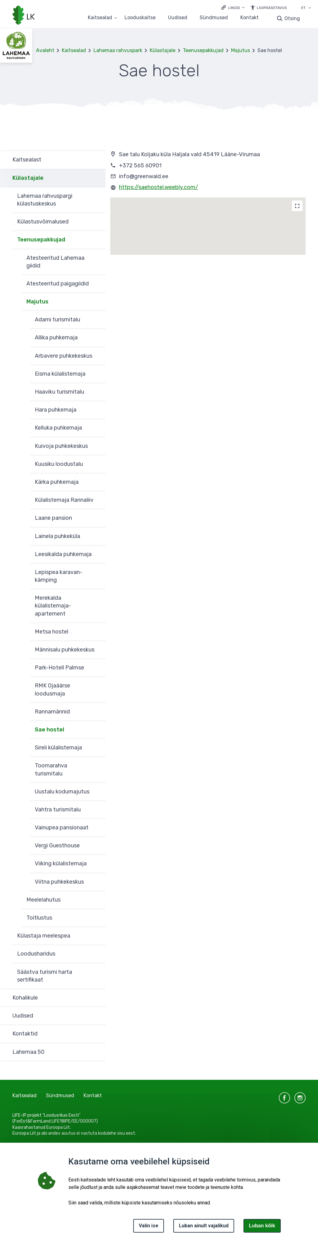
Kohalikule (25, 997)
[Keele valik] (310, 8)
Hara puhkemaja (55, 409)
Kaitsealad (74, 50)
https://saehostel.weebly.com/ (158, 187)
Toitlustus (39, 917)
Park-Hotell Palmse (59, 667)
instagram (300, 1097)
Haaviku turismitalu (59, 391)
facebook (284, 1097)
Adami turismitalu (57, 319)
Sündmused (214, 17)
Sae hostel (49, 729)
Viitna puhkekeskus (59, 881)
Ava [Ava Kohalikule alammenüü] (98, 998)
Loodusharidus (36, 953)
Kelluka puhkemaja (58, 427)
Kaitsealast (26, 159)
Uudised (177, 17)
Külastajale (162, 50)
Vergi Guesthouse (57, 845)
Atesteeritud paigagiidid (57, 283)
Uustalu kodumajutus (62, 791)
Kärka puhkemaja (57, 482)
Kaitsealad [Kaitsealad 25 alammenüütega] (100, 17)
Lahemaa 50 (28, 1052)
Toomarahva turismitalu (51, 769)
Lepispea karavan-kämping (58, 576)
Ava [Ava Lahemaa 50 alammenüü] (98, 1052)
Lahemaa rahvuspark (117, 50)
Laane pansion (53, 517)
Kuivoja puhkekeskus (61, 446)
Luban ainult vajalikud (204, 1226)
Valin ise (148, 1226)
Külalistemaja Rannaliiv (64, 500)
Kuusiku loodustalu (59, 464)
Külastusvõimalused (43, 221)
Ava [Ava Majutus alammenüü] (98, 302)
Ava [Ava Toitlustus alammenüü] (98, 918)
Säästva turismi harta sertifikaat (44, 976)
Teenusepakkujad (203, 50)
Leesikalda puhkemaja (63, 554)
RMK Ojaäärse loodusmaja (52, 689)
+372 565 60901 (140, 165)
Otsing (292, 18)
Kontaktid (25, 1033)
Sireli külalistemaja (58, 747)
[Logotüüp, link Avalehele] (23, 16)
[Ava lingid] (232, 7)
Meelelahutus (43, 899)
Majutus (240, 50)
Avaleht (45, 50)
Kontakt (249, 17)
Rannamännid (52, 711)
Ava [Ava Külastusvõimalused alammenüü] (98, 222)
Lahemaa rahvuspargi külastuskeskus (44, 199)
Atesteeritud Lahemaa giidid (55, 261)
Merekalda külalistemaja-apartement (53, 605)
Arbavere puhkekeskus (63, 355)
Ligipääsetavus (272, 8)
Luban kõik (262, 1225)
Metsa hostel (51, 631)
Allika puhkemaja (56, 337)
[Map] (297, 206)
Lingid (234, 8)
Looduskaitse (140, 17)
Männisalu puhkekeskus (64, 649)
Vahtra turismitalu (58, 809)
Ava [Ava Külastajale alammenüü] (98, 178)
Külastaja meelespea (43, 935)
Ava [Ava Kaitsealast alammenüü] (98, 160)
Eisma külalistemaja (60, 373)
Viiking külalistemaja (61, 863)
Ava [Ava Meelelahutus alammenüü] (98, 900)
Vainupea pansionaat (62, 827)
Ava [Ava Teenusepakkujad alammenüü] (98, 240)
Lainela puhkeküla (57, 536)
